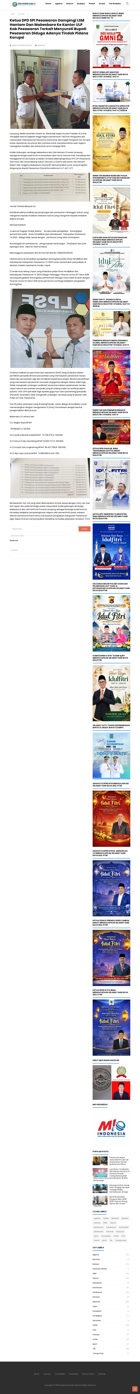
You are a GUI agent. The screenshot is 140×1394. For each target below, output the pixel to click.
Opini (96, 1236)
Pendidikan (97, 1316)
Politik (116, 1236)
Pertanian (97, 1320)
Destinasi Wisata (100, 1269)
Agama (97, 1218)
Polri (123, 1236)
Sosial (96, 1240)
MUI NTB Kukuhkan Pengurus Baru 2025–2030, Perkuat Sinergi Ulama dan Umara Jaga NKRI (110, 1201)
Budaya (125, 1218)
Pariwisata (106, 1236)
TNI (111, 1240)
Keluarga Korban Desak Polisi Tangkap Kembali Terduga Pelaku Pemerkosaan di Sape (119, 1188)
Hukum (113, 1223)
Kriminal (109, 1231)
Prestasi (96, 1334)
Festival (97, 1223)
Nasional (42, 45)
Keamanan (98, 1227)
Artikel (106, 1218)
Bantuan (115, 1218)
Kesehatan (124, 1227)
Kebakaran (111, 1227)
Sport (104, 1240)
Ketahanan (98, 1231)
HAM (105, 1223)
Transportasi (120, 1240)
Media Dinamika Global (70, 1385)
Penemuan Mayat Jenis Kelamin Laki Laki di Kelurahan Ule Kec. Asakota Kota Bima (118, 1161)
